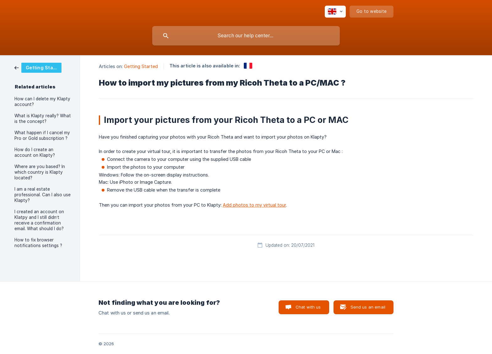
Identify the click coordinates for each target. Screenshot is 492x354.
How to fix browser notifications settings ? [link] (38, 242)
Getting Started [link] (141, 66)
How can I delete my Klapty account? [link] (42, 101)
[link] (38, 67)
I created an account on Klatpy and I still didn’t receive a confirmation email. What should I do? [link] (39, 220)
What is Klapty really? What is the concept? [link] (42, 118)
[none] (335, 12)
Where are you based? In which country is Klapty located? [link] (39, 172)
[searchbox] (246, 35)
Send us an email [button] (367, 306)
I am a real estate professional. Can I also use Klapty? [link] (42, 195)
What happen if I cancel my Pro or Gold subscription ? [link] (42, 135)
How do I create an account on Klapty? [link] (34, 152)
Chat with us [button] (308, 306)
